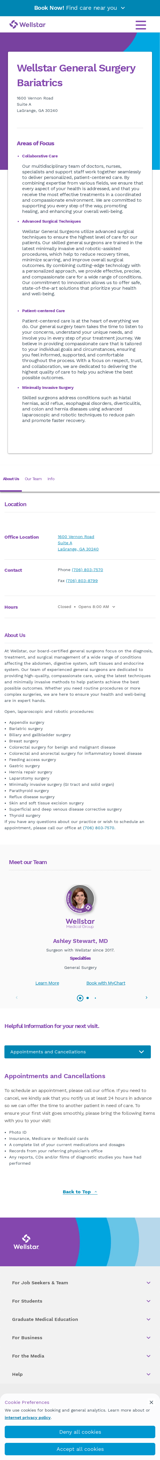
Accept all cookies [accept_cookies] (80, 1449)
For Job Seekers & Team (81, 1283)
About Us (11, 478)
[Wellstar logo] (27, 25)
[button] (146, 997)
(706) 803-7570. (99, 827)
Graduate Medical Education (81, 1319)
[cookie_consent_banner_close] (151, 1402)
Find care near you (80, 7)
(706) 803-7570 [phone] (87, 569)
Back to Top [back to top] (80, 1192)
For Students (81, 1301)
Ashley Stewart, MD (80, 941)
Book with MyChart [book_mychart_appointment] (105, 983)
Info (50, 478)
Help (81, 1374)
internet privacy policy (28, 1417)
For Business (81, 1338)
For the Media (81, 1356)
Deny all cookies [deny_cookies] (80, 1432)
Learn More (47, 983)
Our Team (33, 478)
